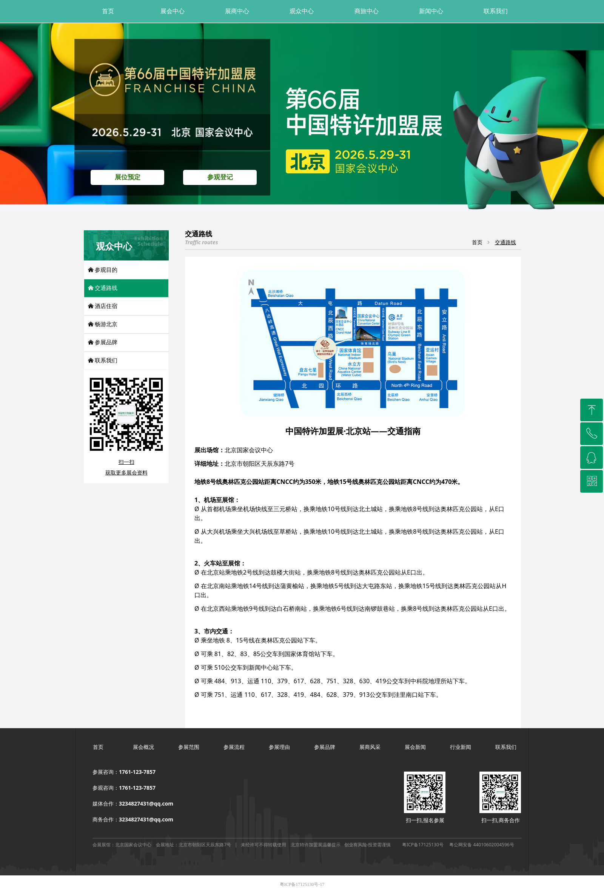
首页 (477, 242)
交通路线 (505, 242)
